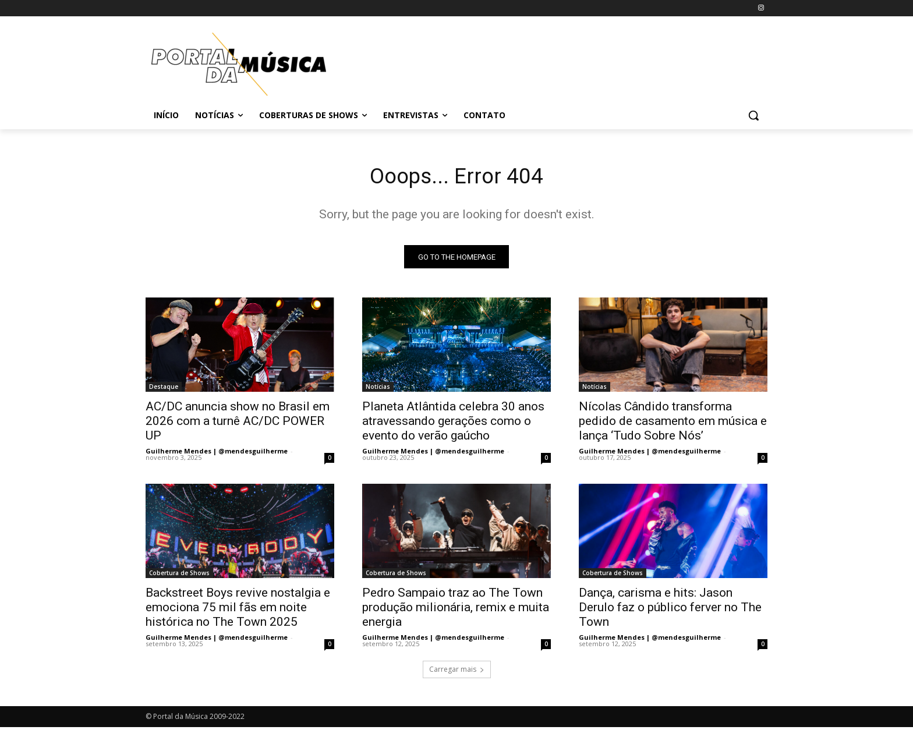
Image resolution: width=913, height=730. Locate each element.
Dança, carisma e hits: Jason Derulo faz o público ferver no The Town (670, 610)
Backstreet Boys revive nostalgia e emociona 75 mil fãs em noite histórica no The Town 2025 (238, 610)
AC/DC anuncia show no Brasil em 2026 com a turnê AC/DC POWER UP (238, 423)
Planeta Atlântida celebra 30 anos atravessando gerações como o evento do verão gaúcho (453, 423)
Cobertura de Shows (179, 576)
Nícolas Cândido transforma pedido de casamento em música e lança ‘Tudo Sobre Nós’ (673, 423)
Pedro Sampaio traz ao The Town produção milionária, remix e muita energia (455, 610)
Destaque (163, 389)
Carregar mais (456, 672)
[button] (753, 115)
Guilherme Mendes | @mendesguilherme (217, 453)
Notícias (378, 389)
